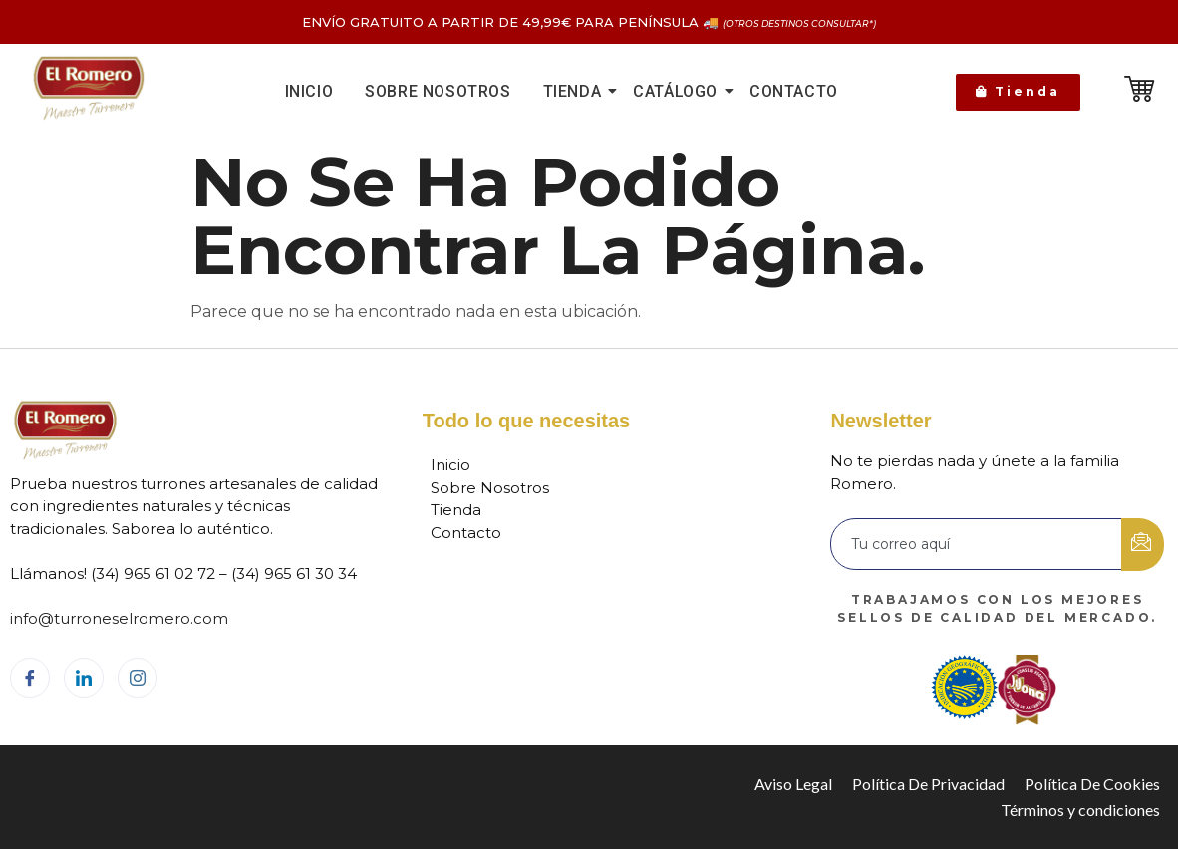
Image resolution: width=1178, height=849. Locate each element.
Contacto (793, 91)
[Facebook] (30, 678)
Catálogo (678, 91)
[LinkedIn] (84, 678)
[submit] (1142, 544)
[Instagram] (137, 678)
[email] (976, 544)
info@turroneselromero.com (119, 618)
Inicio (309, 91)
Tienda (575, 91)
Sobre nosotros (437, 91)
